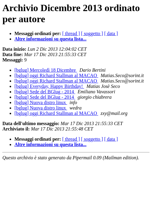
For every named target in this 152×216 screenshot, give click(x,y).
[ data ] (111, 33)
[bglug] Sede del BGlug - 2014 (44, 91)
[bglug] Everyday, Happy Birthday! (49, 86)
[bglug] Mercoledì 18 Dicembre (45, 70)
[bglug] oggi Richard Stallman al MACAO (56, 75)
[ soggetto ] (92, 33)
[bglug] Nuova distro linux (40, 102)
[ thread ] (71, 33)
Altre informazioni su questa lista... (50, 38)
